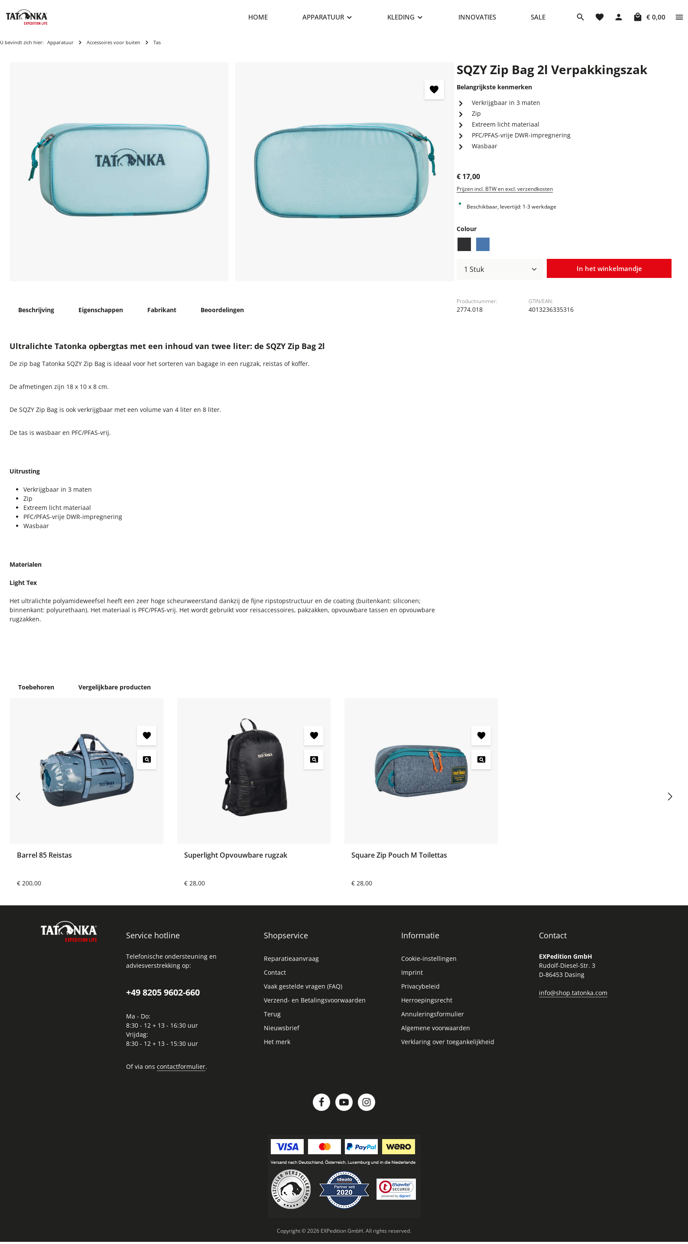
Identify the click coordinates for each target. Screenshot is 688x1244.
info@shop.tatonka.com (573, 998)
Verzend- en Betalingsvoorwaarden (315, 1005)
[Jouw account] (618, 19)
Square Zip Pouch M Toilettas (399, 860)
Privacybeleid (420, 991)
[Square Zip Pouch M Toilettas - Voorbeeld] (481, 764)
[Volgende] (669, 802)
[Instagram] (366, 1107)
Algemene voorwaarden (435, 1033)
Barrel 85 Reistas (44, 860)
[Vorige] (19, 802)
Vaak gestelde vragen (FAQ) (303, 991)
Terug (272, 1019)
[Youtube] (344, 1107)
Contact (275, 977)
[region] (232, 177)
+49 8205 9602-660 (163, 997)
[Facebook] (321, 1107)
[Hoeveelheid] (500, 274)
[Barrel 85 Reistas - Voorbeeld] (146, 764)
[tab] (36, 315)
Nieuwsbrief (281, 1033)
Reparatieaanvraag (291, 964)
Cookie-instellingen (429, 964)
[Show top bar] (679, 19)
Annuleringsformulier (432, 1019)
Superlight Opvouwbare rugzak (235, 860)
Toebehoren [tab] (36, 692)
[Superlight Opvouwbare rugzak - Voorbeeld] (314, 764)
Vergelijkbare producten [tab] (114, 692)
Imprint (412, 977)
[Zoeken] (580, 19)
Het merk (277, 1047)
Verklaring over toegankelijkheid (447, 1047)
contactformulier (181, 1072)
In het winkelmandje (609, 274)
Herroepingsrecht (426, 1005)
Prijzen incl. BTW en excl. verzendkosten (505, 194)
